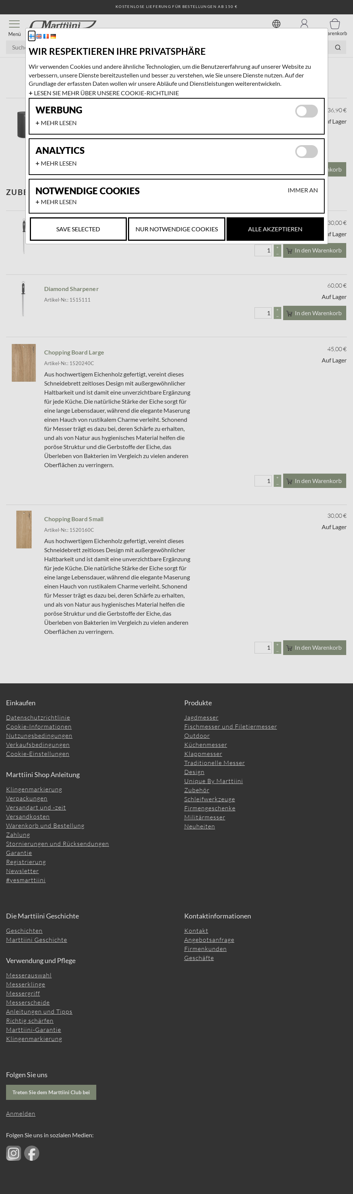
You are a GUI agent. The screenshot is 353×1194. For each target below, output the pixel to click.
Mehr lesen (59, 122)
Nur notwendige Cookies (177, 228)
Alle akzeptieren (275, 228)
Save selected (78, 228)
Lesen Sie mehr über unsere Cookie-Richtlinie (106, 92)
